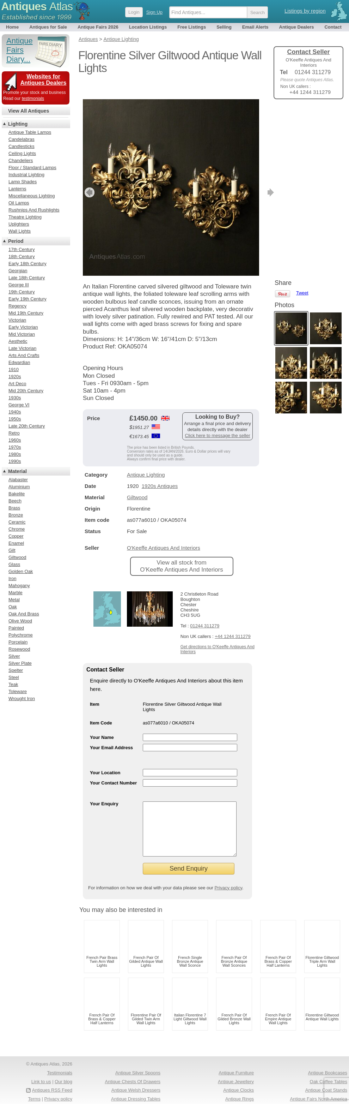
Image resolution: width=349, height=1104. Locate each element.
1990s (14, 461)
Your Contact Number (113, 767)
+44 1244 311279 (233, 620)
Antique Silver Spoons (137, 1067)
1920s (14, 376)
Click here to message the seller (217, 419)
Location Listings (148, 27)
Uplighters (18, 224)
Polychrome (20, 635)
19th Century (21, 291)
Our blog (63, 1076)
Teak (13, 684)
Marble (15, 592)
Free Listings (191, 27)
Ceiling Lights (22, 153)
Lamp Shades (22, 181)
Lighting (17, 124)
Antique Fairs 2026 (98, 27)
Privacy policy (228, 882)
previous (88, 176)
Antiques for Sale (48, 27)
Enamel (16, 543)
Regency (17, 306)
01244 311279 (204, 610)
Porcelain (17, 642)
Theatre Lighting (25, 217)
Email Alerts (255, 27)
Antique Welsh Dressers (135, 1084)
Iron (12, 578)
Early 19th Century (27, 299)
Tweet (302, 116)
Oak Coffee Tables (328, 1076)
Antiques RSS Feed (52, 1084)
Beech (15, 500)
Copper (16, 536)
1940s (14, 411)
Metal (14, 599)
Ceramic (16, 522)
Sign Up (154, 12)
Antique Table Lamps (29, 132)
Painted (16, 628)
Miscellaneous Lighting (31, 195)
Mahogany (19, 585)
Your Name (102, 721)
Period (16, 241)
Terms (34, 1093)
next (253, 176)
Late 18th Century (26, 277)
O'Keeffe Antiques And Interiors (163, 532)
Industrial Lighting (26, 174)
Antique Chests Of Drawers (132, 1076)
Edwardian (19, 362)
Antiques (37, 6)
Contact (332, 27)
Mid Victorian (21, 334)
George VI (18, 404)
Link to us (41, 1076)
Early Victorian (23, 327)
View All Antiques (28, 111)
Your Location (105, 756)
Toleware (17, 691)
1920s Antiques (160, 470)
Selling (224, 27)
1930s (14, 397)
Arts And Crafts (23, 355)
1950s (14, 419)
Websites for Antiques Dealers (43, 79)
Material (17, 471)
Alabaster (18, 479)
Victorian (17, 320)
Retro (14, 433)
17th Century (21, 249)
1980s (14, 454)
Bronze (15, 515)
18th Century (21, 256)
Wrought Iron (21, 698)
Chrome (16, 529)
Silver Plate (20, 663)
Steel (13, 677)
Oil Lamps (18, 202)
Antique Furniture (236, 1067)
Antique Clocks (238, 1084)
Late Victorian (22, 348)
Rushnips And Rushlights (34, 210)
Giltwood (137, 481)
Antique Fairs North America (318, 1093)
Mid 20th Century (25, 390)
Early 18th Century (27, 263)
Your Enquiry (104, 787)
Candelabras (21, 139)
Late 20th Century (26, 426)
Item (94, 688)
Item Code (101, 707)
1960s (14, 440)
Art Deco (17, 383)
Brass (14, 508)
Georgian (17, 270)
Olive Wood (20, 620)
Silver (14, 656)
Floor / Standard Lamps (32, 167)
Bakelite (16, 493)
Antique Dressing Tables (135, 1093)
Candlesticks (21, 146)
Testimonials (59, 1067)
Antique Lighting (146, 459)
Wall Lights (19, 231)
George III (18, 284)
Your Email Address (111, 731)
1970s (14, 447)
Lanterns (17, 188)
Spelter (15, 670)
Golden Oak (20, 571)
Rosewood (19, 649)
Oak (12, 606)
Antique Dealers (296, 27)
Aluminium (19, 486)
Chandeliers (20, 160)
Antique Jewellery (236, 1076)
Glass (14, 564)
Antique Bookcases (327, 1067)
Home (12, 27)
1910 (13, 369)
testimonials (33, 98)
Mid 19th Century (25, 313)
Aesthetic (17, 341)
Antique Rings (239, 1093)
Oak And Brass (23, 613)
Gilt (12, 550)
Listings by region (305, 11)
